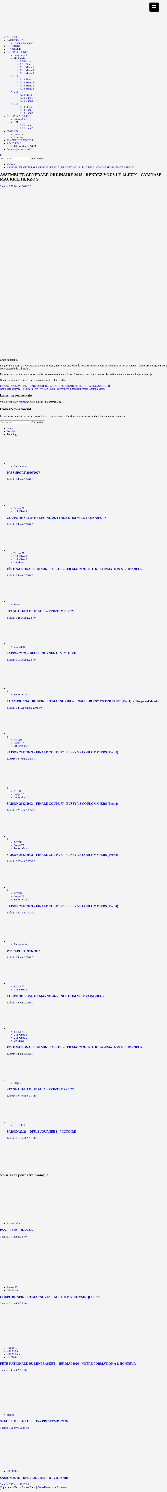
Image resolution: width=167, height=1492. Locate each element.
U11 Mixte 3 (27, 73)
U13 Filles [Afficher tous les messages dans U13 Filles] (19, 646)
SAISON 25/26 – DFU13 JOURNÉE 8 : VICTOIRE (41, 653)
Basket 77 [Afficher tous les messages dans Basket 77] (19, 508)
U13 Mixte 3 (27, 88)
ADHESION (14, 143)
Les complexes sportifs (19, 149)
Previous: (55, 385)
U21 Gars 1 (26, 125)
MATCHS (12, 131)
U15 (16, 91)
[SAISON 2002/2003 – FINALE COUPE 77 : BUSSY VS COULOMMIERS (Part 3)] (19, 836)
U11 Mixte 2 (27, 70)
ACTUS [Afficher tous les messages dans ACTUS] (18, 739)
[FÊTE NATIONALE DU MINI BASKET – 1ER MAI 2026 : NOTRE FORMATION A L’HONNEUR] (22, 550)
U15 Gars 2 (26, 100)
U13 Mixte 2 (27, 85)
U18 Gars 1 (26, 109)
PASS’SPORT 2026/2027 (23, 472)
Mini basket (20, 58)
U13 (16, 76)
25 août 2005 (25, 758)
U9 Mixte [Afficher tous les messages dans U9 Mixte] (19, 562)
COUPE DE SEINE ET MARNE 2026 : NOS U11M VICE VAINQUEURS (56, 517)
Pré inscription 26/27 (25, 146)
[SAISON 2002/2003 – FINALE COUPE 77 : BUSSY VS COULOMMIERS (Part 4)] (19, 887)
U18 (16, 103)
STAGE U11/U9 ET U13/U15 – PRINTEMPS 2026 (40, 611)
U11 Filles (26, 64)
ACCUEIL (12, 36)
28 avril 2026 (25, 617)
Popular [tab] (11, 431)
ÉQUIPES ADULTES (18, 115)
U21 (16, 122)
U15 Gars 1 (26, 97)
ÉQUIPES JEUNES (17, 52)
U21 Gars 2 (26, 128)
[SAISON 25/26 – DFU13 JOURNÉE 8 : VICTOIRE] (22, 643)
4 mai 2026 (24, 479)
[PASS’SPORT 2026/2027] (22, 463)
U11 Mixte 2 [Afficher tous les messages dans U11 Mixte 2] (20, 559)
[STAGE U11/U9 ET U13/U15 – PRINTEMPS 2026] (22, 601)
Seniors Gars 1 (21, 119)
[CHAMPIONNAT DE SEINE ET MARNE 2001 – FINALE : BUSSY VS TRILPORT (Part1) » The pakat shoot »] (19, 688)
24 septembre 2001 (28, 707)
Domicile (19, 134)
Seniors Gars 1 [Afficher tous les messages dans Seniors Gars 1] (21, 694)
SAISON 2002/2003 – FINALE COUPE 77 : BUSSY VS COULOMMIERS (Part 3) (62, 855)
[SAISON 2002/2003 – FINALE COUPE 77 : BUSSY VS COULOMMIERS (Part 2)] (19, 784)
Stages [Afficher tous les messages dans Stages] (17, 604)
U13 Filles (26, 79)
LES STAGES (14, 49)
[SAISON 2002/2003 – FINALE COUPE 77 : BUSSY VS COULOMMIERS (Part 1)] (19, 733)
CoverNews (43, 1487)
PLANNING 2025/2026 (20, 140)
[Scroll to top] (0, 1490)
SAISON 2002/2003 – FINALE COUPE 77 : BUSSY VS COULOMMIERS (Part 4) (62, 906)
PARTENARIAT (16, 40)
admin (5, 186)
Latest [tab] (10, 428)
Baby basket (20, 55)
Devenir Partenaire (24, 43)
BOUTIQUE (14, 46)
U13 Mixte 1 (27, 82)
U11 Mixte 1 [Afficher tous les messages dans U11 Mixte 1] (20, 511)
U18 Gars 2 (26, 112)
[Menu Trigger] (154, 7)
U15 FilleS (26, 94)
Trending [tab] (12, 434)
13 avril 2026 (25, 659)
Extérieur (19, 137)
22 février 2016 (19, 186)
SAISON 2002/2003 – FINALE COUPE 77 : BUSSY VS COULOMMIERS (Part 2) (62, 803)
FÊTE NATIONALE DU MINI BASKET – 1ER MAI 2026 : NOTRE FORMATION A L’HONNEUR (75, 569)
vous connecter (21, 401)
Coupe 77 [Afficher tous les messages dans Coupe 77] (19, 742)
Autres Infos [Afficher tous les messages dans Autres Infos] (20, 466)
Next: (53, 388)
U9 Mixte (25, 61)
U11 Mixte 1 (27, 67)
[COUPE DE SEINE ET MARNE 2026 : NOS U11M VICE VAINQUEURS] (22, 505)
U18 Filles (26, 106)
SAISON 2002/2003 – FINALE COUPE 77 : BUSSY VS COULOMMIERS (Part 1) (62, 752)
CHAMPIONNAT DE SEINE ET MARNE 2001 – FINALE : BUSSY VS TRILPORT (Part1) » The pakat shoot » (83, 701)
